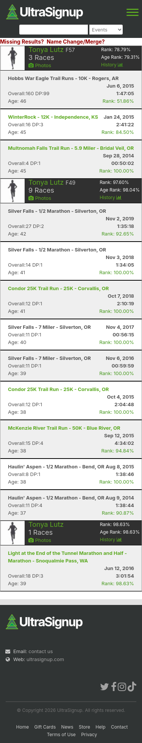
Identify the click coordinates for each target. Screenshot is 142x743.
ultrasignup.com (45, 659)
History (112, 65)
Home (22, 727)
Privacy (89, 734)
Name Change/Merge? (76, 41)
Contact (119, 727)
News (67, 727)
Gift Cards (45, 727)
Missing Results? (22, 41)
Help (100, 727)
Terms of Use (61, 734)
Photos (39, 65)
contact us (40, 651)
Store (84, 727)
